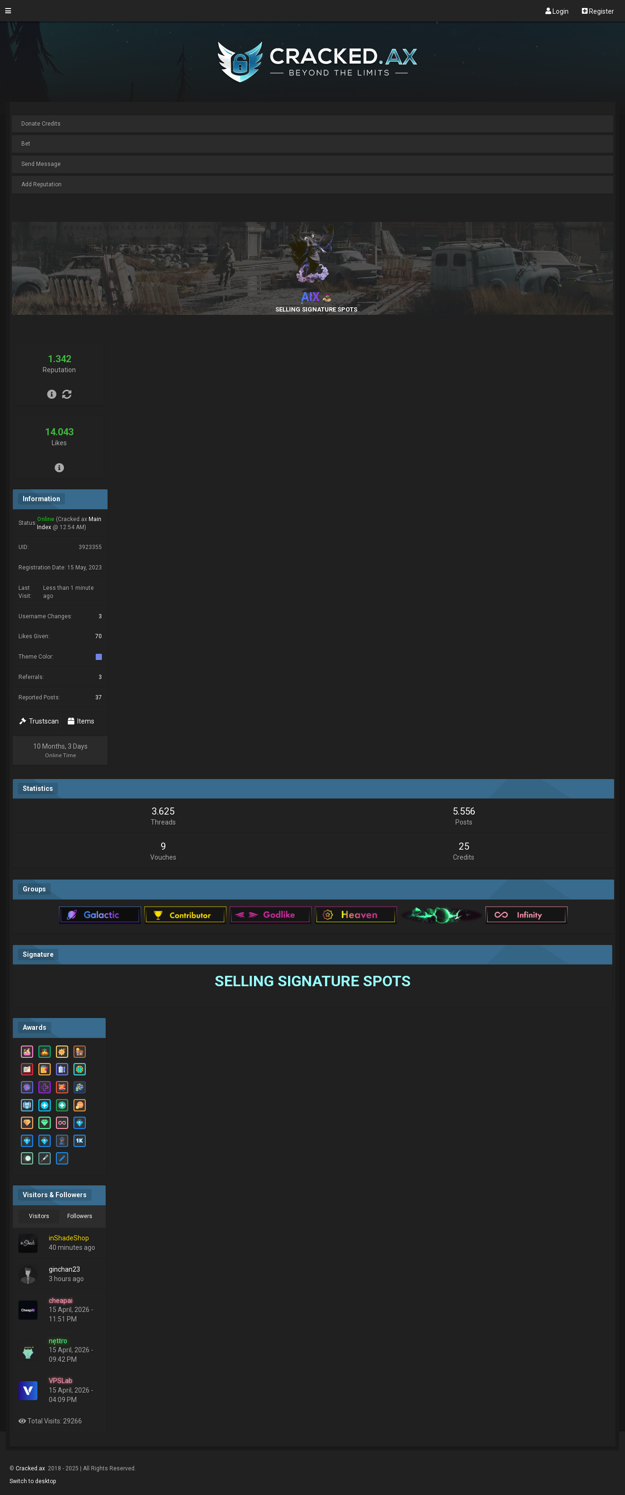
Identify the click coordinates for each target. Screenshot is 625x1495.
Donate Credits (41, 123)
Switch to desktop (32, 1481)
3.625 (163, 811)
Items (81, 721)
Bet (25, 143)
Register (598, 11)
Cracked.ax (31, 1468)
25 (464, 846)
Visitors (39, 1216)
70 (98, 636)
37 (98, 697)
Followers (79, 1216)
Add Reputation (41, 184)
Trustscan (39, 721)
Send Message (41, 164)
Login (557, 11)
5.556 (464, 811)
